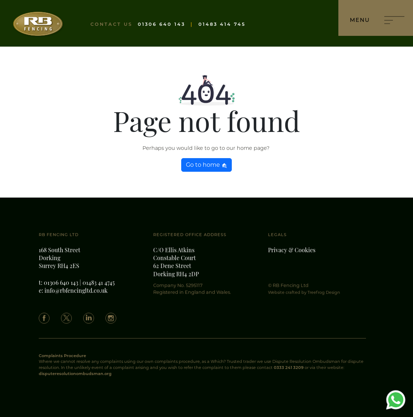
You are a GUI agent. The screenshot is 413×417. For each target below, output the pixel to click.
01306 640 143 (161, 24)
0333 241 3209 (289, 367)
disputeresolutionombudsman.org (75, 373)
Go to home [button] (206, 164)
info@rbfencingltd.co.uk (76, 295)
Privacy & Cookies (291, 254)
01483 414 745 (221, 24)
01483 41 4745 (99, 287)
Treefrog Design (324, 296)
